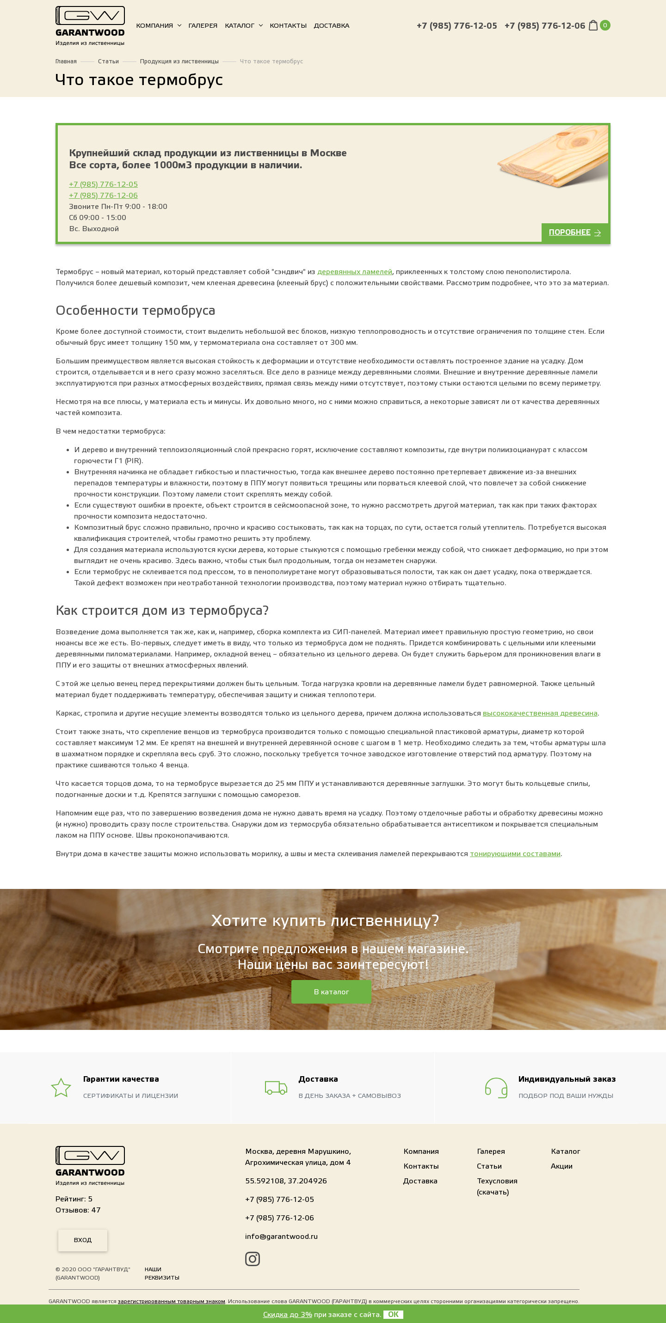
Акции (562, 1166)
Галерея (202, 27)
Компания (154, 27)
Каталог (239, 27)
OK (393, 1315)
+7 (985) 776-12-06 (545, 28)
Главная (66, 61)
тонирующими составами (515, 854)
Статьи (108, 61)
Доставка (331, 27)
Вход (83, 1240)
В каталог (331, 992)
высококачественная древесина (540, 713)
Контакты (288, 27)
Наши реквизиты (162, 1273)
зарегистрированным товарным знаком (171, 1301)
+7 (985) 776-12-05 (457, 28)
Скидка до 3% (287, 1315)
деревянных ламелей (354, 272)
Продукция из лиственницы (179, 61)
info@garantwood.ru (281, 1236)
